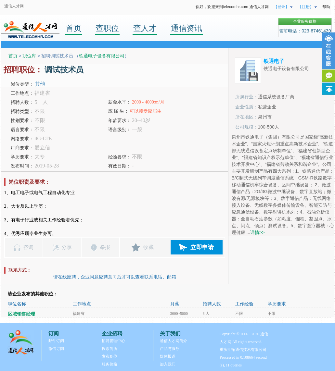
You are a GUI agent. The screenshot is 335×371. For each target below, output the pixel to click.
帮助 (326, 7)
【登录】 (281, 7)
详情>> (257, 232)
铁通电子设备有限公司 (101, 55)
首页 (74, 28)
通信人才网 (14, 6)
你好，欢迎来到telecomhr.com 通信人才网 (232, 7)
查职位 (107, 28)
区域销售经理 (21, 314)
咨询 (28, 247)
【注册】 (306, 7)
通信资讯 (186, 28)
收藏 (148, 247)
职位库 (29, 55)
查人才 (145, 28)
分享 (66, 247)
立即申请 (202, 247)
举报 (105, 247)
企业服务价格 (304, 21)
